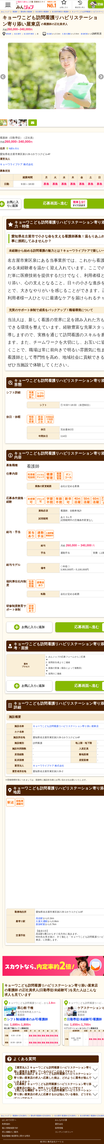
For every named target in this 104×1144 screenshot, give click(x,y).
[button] (7, 3)
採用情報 (59, 1128)
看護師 (15, 12)
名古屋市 (17, 34)
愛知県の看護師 (26, 12)
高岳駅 (49, 34)
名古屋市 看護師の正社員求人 (65, 1116)
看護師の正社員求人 (20, 1116)
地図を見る (12, 148)
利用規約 (6, 1124)
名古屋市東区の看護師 (60, 12)
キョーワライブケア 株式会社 (16, 164)
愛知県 (8, 34)
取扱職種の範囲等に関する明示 (16, 1136)
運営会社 (59, 1124)
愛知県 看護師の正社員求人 (41, 1116)
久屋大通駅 (66, 34)
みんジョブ (5, 12)
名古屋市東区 (29, 34)
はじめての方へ (9, 1120)
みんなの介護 (61, 1120)
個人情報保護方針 (10, 1128)
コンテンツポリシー (64, 1132)
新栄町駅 (84, 34)
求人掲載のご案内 (10, 1132)
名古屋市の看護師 (42, 12)
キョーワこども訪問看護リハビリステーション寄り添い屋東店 (66, 726)
